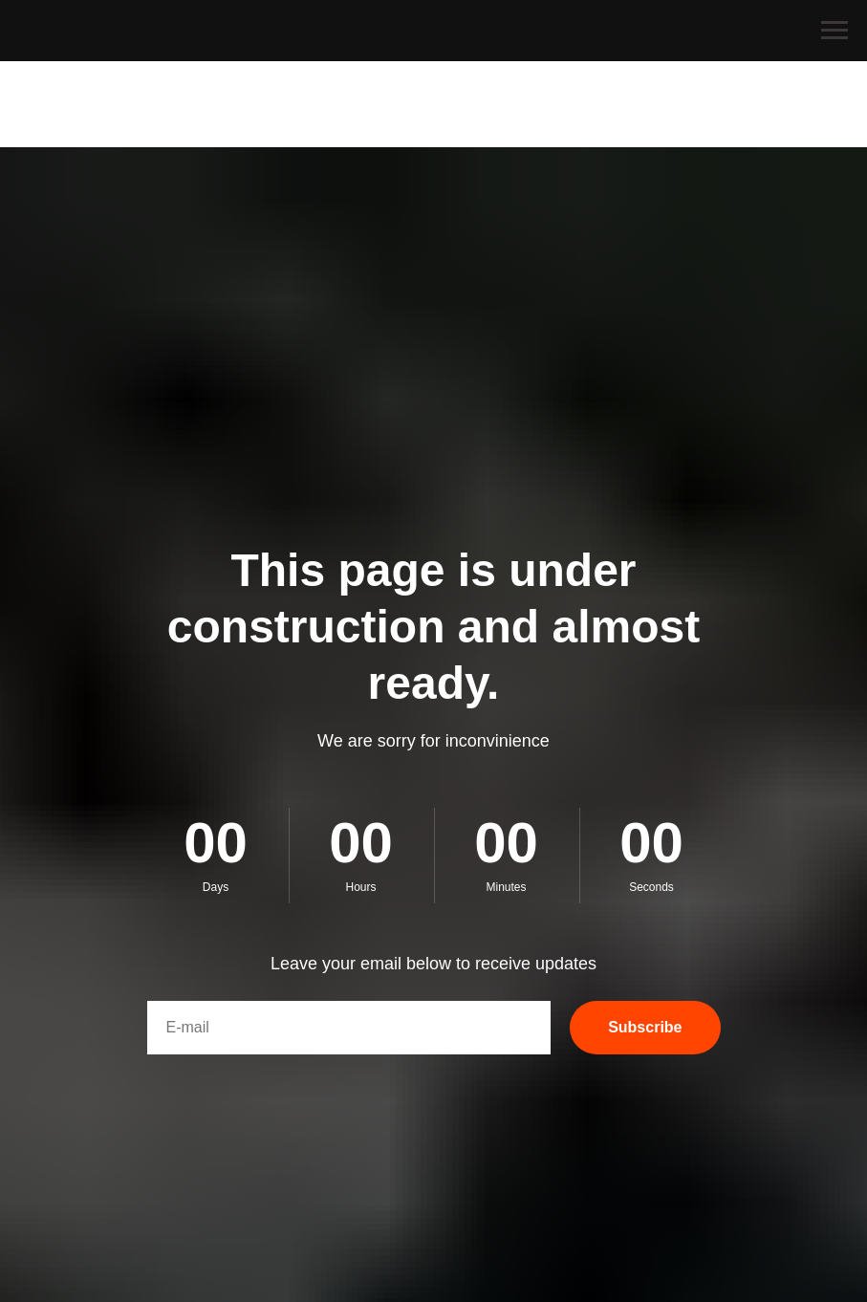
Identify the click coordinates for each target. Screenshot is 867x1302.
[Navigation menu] (834, 30)
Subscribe (645, 1027)
